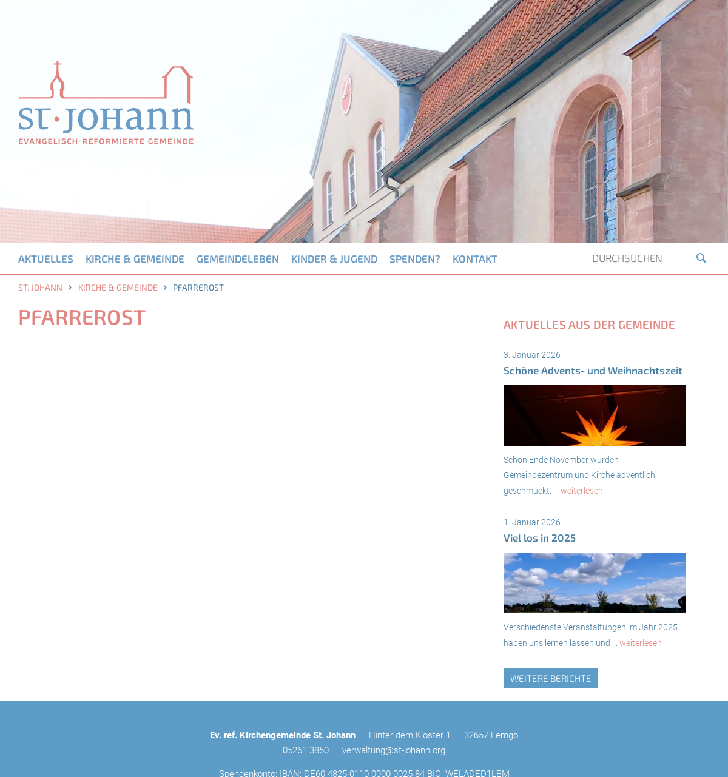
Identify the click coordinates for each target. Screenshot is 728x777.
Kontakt (475, 258)
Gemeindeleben (238, 258)
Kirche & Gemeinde (135, 258)
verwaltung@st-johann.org (393, 750)
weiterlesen (582, 491)
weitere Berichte (551, 678)
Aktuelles (45, 258)
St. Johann (40, 287)
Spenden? (414, 258)
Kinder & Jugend (334, 258)
